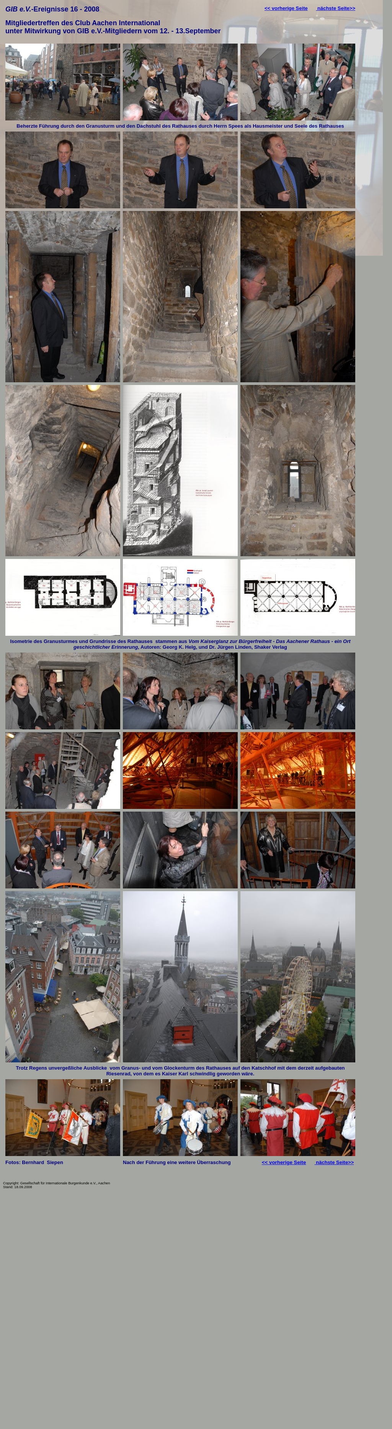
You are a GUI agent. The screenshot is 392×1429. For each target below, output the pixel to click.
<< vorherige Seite (286, 8)
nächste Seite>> (335, 8)
